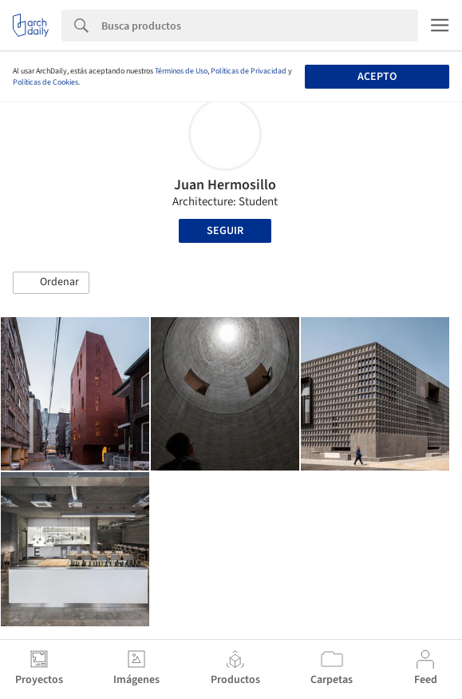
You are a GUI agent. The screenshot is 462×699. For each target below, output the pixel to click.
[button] (51, 283)
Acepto (377, 77)
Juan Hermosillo (225, 185)
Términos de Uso (181, 71)
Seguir (225, 231)
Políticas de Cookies (45, 82)
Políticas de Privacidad (248, 71)
